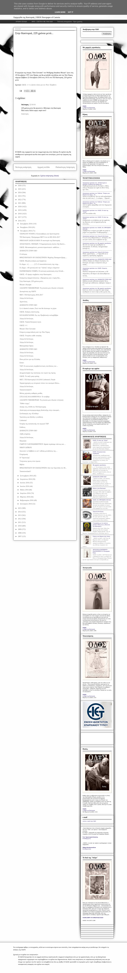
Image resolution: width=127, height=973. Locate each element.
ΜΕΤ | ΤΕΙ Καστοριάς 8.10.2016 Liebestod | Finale (37, 380)
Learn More (60, 12)
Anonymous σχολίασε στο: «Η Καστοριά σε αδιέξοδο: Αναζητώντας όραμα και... (95, 183)
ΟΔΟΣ (84, 106)
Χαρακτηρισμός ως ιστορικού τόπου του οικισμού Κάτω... (40, 383)
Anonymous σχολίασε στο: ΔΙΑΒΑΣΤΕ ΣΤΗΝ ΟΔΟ (97, 259)
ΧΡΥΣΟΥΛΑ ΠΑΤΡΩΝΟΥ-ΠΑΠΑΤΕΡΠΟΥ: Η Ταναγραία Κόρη (101, 551)
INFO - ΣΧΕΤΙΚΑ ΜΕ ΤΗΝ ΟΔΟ (42, 22)
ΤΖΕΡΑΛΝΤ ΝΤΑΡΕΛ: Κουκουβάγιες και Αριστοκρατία (39, 234)
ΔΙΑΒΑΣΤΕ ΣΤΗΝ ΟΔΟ (28, 251)
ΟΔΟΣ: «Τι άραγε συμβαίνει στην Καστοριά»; (36, 274)
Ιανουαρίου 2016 (26, 504)
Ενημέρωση (24, 454)
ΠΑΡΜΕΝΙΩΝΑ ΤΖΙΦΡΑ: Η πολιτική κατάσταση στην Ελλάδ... (42, 271)
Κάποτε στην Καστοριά (99, 488)
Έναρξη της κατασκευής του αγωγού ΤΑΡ (34, 424)
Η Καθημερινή (87, 838)
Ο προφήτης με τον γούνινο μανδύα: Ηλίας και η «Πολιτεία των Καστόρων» (101, 524)
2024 (20, 192)
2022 (20, 200)
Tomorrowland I (25, 471)
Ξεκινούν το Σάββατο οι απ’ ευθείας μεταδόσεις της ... (38, 451)
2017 (20, 217)
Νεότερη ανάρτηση (23, 167)
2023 (20, 196)
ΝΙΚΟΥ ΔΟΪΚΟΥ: (26, 447)
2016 (20, 221)
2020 (20, 207)
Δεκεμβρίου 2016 (26, 224)
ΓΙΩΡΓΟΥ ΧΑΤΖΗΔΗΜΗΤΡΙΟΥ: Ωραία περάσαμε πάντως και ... (43, 444)
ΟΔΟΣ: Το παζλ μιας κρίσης (29, 376)
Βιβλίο (22, 464)
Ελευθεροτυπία (87, 849)
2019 (20, 210)
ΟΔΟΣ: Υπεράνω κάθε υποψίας (31, 336)
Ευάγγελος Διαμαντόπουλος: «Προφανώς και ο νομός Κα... (40, 278)
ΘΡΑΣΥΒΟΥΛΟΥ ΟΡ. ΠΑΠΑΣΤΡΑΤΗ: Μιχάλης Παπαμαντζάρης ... (43, 257)
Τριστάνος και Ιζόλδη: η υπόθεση (31, 417)
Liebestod (23, 420)
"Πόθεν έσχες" (25, 403)
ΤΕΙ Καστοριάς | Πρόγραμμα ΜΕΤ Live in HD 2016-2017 (40, 237)
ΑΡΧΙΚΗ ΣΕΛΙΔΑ (21, 22)
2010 (20, 526)
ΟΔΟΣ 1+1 (23, 325)
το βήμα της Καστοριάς (89, 107)
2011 (20, 522)
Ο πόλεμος (23, 254)
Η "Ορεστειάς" (25, 458)
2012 (20, 519)
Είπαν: (22, 363)
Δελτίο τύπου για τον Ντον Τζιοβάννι (43, 85)
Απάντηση (25, 114)
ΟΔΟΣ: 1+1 (26, 85)
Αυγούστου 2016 (26, 479)
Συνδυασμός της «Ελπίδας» (29, 414)
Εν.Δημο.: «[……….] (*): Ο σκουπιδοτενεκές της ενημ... (39, 264)
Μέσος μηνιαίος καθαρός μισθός (31, 393)
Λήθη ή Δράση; (25, 434)
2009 (20, 529)
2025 (20, 189)
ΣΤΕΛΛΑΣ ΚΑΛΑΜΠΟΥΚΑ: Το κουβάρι (34, 397)
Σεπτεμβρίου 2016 (26, 476)
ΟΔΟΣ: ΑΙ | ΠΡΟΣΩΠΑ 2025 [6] (102, 500)
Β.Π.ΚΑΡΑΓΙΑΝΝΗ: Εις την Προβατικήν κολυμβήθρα (39, 315)
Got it (70, 12)
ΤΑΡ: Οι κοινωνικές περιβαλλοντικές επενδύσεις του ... (39, 366)
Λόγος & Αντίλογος (26, 298)
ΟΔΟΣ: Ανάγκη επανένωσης (29, 312)
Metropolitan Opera (26, 346)
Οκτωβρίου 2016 (26, 231)
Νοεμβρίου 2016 (26, 227)
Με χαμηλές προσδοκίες (99, 465)
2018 (20, 214)
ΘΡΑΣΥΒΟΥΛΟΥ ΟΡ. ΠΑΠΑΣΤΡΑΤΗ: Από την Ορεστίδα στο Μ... (43, 468)
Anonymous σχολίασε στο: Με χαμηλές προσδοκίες (97, 243)
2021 (20, 203)
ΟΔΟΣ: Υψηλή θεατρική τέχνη (30, 322)
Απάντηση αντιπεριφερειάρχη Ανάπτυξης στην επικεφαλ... (40, 410)
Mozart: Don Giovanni (27, 329)
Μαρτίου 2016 (25, 497)
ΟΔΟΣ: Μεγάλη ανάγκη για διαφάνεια (33, 261)
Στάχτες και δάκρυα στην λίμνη (101, 536)
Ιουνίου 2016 (25, 486)
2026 (20, 185)
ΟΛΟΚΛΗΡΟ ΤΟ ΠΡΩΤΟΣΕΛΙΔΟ (93, 917)
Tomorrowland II (26, 390)
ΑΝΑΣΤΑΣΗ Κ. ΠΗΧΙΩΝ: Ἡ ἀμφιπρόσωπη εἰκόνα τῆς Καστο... (43, 244)
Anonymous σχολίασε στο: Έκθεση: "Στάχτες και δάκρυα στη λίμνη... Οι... (96, 193)
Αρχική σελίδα (43, 167)
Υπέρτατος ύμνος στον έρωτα (30, 461)
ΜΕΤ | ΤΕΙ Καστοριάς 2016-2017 (31, 295)
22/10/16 (32, 105)
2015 (20, 508)
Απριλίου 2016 (25, 493)
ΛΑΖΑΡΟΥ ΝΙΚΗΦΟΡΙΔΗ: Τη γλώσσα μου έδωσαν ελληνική (41, 288)
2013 (20, 515)
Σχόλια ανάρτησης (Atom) (49, 176)
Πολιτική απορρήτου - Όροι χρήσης (69, 22)
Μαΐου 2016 (24, 490)
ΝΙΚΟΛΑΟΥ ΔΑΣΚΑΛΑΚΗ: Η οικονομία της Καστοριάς (40, 240)
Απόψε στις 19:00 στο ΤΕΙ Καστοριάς (33, 407)
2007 (20, 536)
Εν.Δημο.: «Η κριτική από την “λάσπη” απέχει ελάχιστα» (40, 268)
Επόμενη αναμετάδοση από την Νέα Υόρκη (35, 332)
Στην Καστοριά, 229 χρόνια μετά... (32, 281)
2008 (20, 533)
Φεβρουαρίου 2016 (27, 500)
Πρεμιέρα (23, 441)
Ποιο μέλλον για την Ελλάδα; (30, 359)
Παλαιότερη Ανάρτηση (65, 167)
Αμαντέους (23, 302)
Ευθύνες (22, 427)
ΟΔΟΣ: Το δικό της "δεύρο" (100, 440)
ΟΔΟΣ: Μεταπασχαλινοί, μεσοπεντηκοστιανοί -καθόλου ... (40, 247)
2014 (20, 512)
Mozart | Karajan (25, 285)
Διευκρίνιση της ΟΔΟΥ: (28, 291)
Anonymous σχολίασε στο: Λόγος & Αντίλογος (95, 236)
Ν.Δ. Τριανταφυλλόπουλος (90, 837)
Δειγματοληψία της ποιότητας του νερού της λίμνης (38, 373)
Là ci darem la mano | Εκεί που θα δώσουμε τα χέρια (38, 308)
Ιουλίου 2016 (25, 483)
